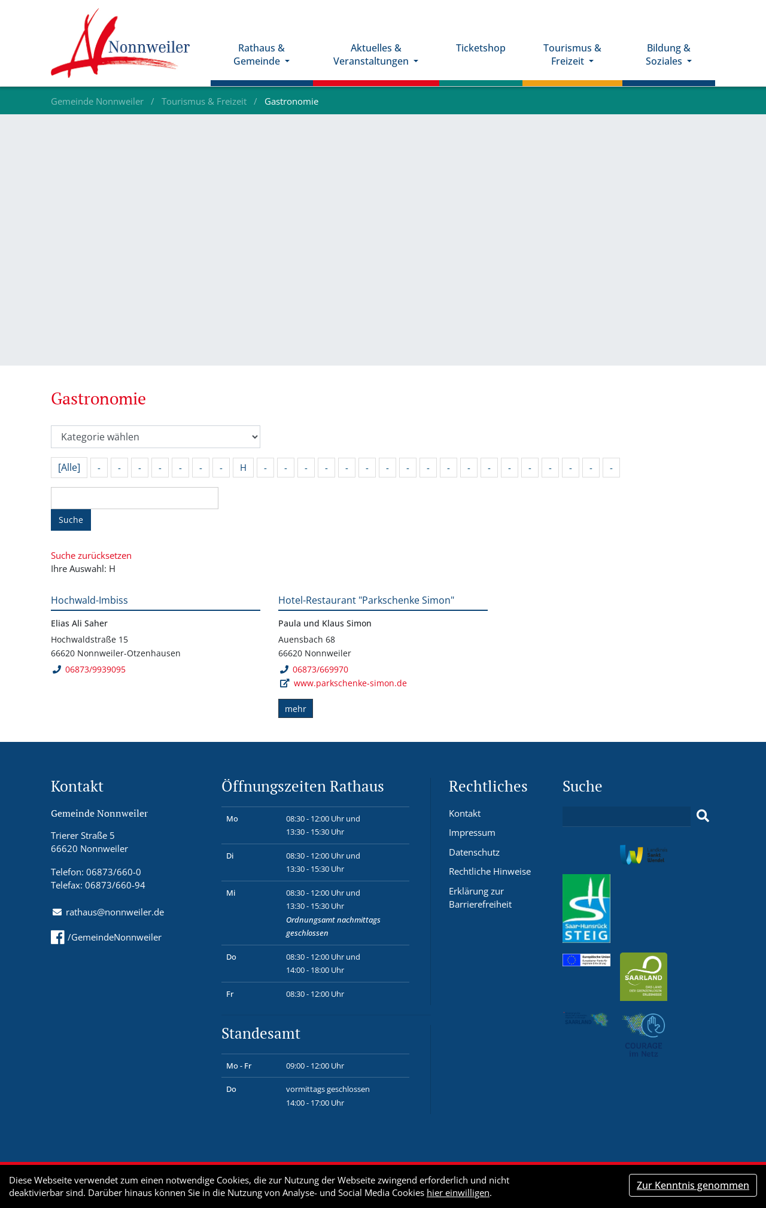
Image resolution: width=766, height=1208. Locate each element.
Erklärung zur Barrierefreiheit (480, 898)
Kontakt (465, 813)
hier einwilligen (458, 1192)
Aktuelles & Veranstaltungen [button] (373, 55)
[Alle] (69, 467)
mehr (295, 708)
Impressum (472, 832)
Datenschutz (474, 852)
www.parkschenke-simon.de (350, 683)
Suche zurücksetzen (91, 555)
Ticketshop (481, 48)
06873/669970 (314, 669)
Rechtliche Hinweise (490, 871)
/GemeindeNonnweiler (106, 937)
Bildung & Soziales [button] (668, 55)
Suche (71, 519)
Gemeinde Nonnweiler (98, 101)
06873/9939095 (89, 669)
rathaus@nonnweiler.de (115, 912)
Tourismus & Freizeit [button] (573, 55)
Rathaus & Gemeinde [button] (260, 55)
